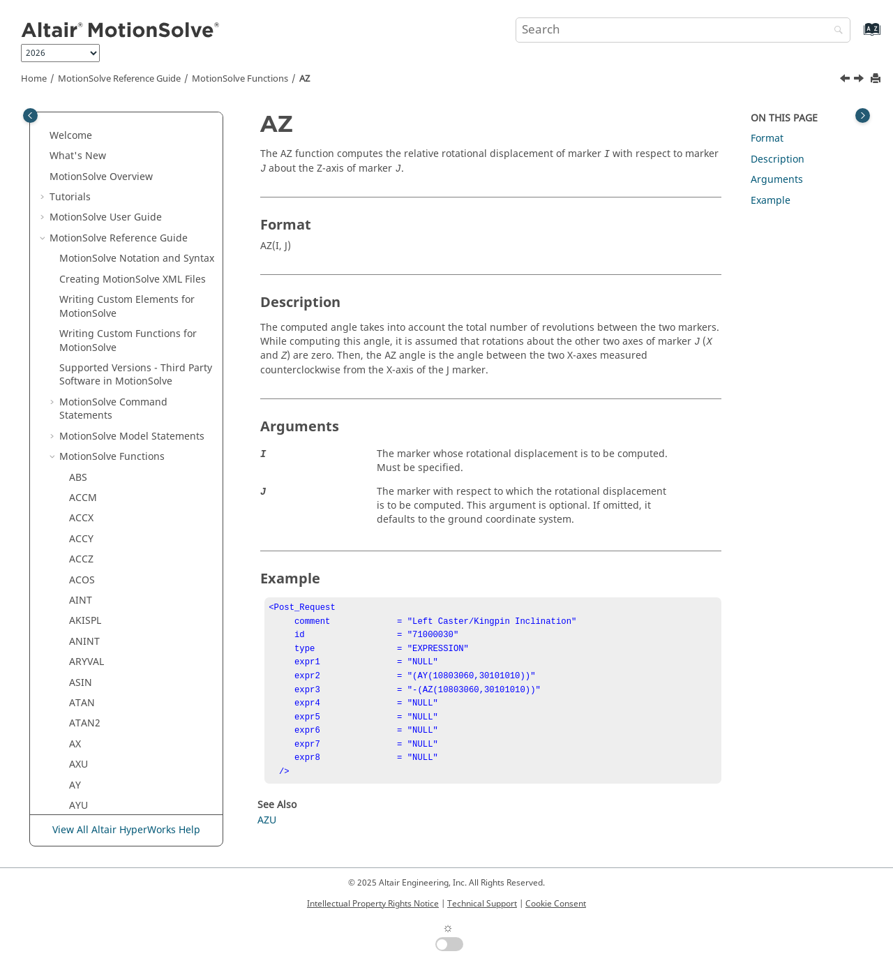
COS (79, 433)
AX (75, 207)
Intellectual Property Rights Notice (373, 903)
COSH (82, 453)
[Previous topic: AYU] (846, 80)
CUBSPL (87, 494)
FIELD (82, 782)
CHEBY (84, 392)
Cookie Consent (555, 903)
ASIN (80, 146)
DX (75, 699)
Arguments (777, 179)
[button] (63, 126)
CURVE (84, 515)
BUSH (82, 371)
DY (75, 719)
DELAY (83, 576)
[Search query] (683, 30)
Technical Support (482, 903)
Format (767, 138)
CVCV (81, 535)
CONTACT (91, 412)
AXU (78, 228)
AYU (78, 269)
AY (75, 248)
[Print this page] (877, 79)
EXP (77, 761)
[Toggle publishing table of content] (30, 115)
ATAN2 (84, 186)
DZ (75, 740)
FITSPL (84, 802)
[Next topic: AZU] (860, 80)
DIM (79, 638)
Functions (240, 79)
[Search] (835, 31)
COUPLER (90, 474)
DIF (76, 597)
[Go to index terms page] (857, 36)
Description (777, 159)
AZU (78, 310)
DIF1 (79, 618)
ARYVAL (86, 125)
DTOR (82, 679)
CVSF (80, 555)
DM (77, 658)
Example (770, 200)
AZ (304, 79)
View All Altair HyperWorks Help (126, 830)
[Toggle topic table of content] (862, 115)
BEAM (82, 330)
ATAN (82, 166)
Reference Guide (119, 79)
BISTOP (86, 350)
